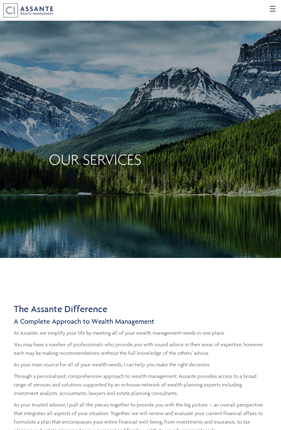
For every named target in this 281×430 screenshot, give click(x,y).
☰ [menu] (272, 9)
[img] (140, 129)
